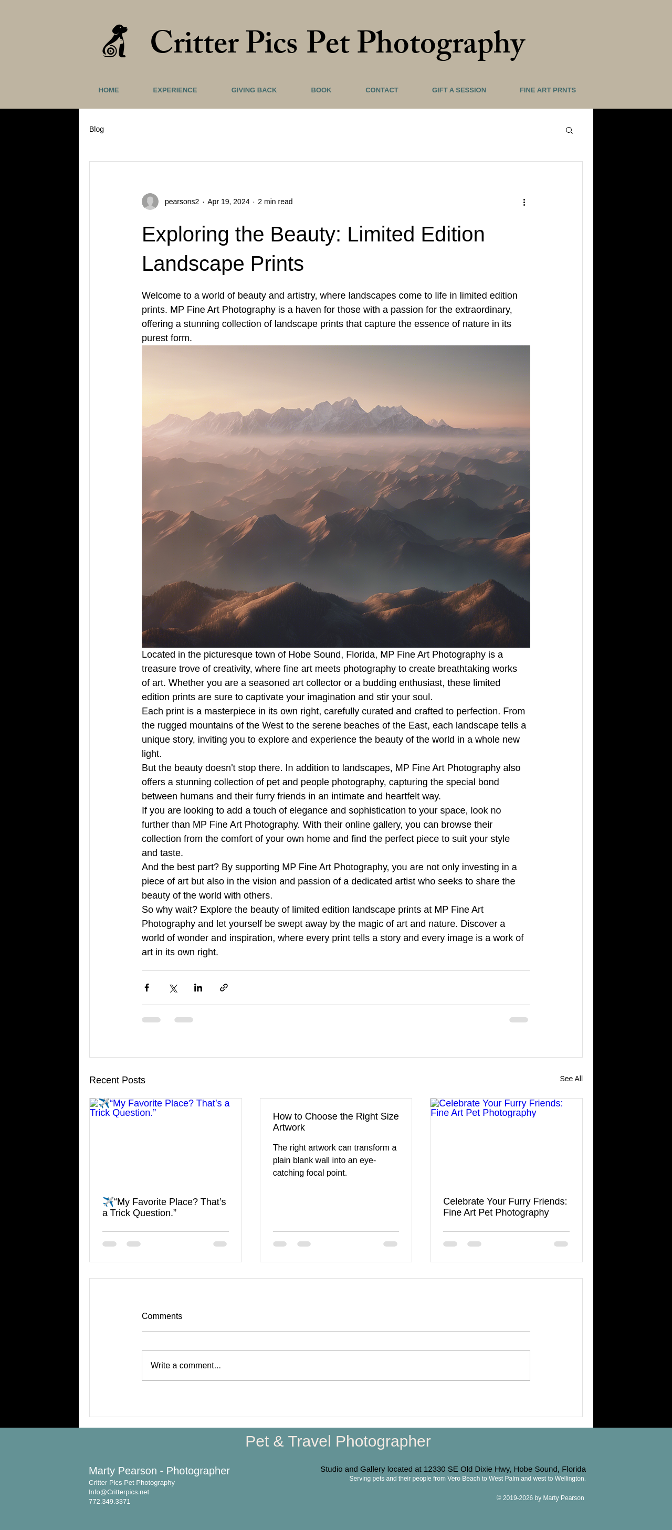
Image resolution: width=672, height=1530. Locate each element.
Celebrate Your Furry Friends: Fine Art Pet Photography (505, 1207)
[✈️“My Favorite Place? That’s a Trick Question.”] (166, 1141)
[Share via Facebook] (147, 988)
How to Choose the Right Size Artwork (336, 1122)
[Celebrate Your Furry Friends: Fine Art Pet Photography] (506, 1141)
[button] (569, 129)
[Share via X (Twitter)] (172, 988)
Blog (96, 129)
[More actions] (524, 201)
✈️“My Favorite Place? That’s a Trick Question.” (164, 1207)
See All (571, 1078)
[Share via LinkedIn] (198, 988)
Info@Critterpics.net (119, 1492)
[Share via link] (224, 988)
